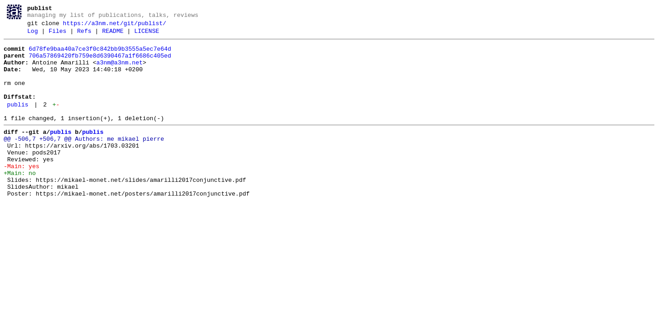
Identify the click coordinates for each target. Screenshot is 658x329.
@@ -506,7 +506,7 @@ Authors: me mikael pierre (84, 159)
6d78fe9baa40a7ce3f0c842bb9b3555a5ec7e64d (100, 54)
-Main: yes (21, 192)
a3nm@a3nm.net (119, 71)
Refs (84, 35)
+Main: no (20, 200)
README (112, 35)
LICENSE (146, 35)
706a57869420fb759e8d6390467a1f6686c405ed (100, 62)
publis (17, 121)
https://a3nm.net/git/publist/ (114, 26)
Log (32, 35)
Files (57, 35)
